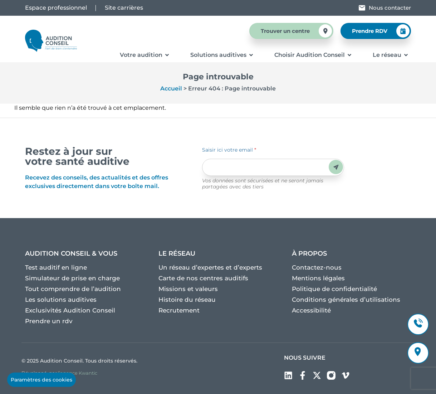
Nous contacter (390, 7)
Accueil (171, 88)
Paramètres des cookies (41, 379)
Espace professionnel (56, 7)
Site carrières (124, 7)
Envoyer (336, 167)
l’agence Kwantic (77, 373)
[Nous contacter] (362, 8)
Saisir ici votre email (229, 150)
